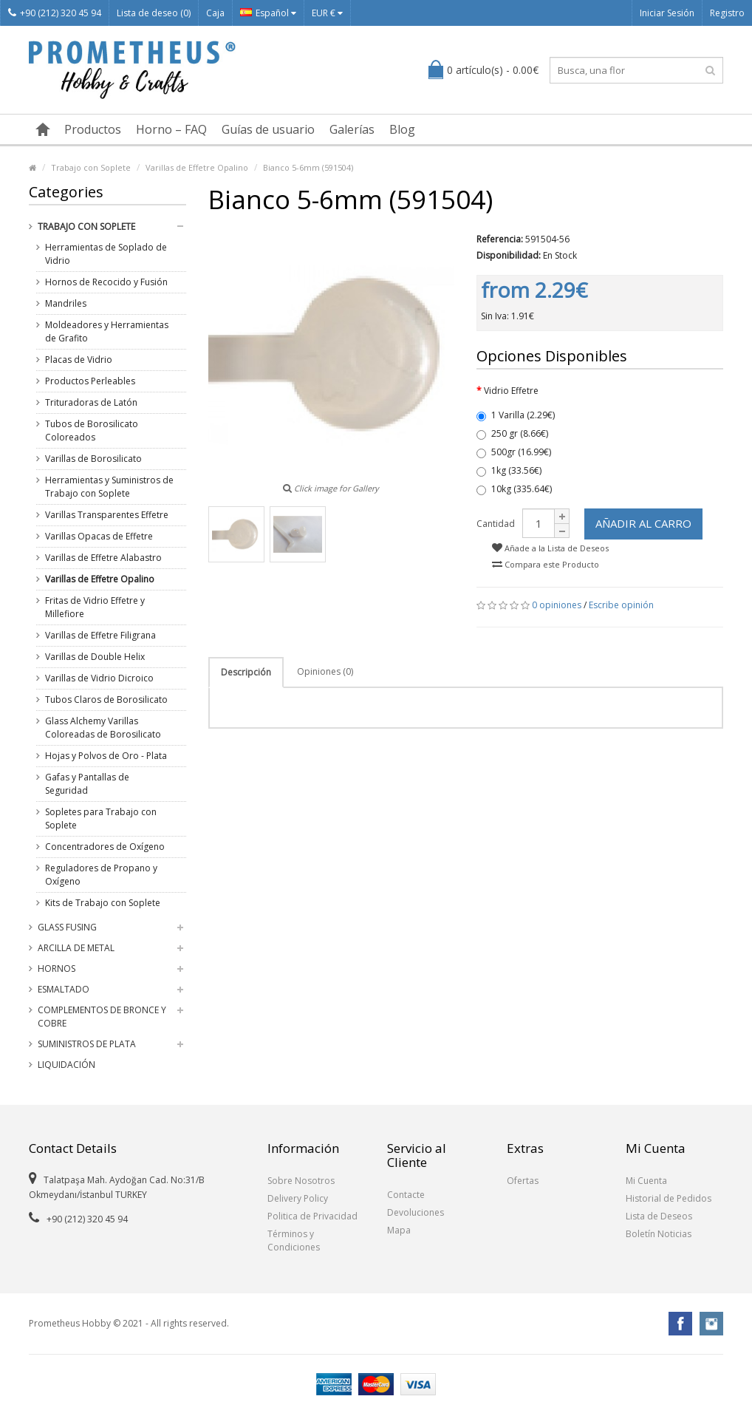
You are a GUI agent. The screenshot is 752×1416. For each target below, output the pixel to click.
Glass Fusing (67, 927)
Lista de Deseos (659, 1216)
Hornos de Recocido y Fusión (106, 282)
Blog (402, 129)
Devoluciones (415, 1212)
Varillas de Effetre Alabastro (103, 557)
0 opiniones (556, 605)
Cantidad (495, 523)
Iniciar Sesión (667, 13)
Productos (92, 129)
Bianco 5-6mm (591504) (308, 167)
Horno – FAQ (171, 129)
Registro (727, 13)
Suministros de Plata (87, 1044)
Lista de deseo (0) (154, 13)
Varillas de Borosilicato (93, 458)
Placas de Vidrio (78, 359)
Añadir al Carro (643, 523)
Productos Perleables (90, 381)
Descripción (246, 672)
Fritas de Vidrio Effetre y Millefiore (95, 607)
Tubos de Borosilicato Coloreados (91, 430)
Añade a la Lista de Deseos (550, 548)
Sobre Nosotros (301, 1180)
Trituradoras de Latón (91, 402)
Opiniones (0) (325, 671)
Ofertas (523, 1180)
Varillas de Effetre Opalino (197, 167)
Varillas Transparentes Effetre (106, 514)
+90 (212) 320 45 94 (54, 13)
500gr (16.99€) (513, 452)
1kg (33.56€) (508, 470)
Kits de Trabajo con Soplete (102, 902)
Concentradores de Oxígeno (105, 846)
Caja (215, 13)
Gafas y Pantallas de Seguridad (87, 784)
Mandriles (65, 303)
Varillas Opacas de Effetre (99, 536)
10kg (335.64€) (514, 489)
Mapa (399, 1230)
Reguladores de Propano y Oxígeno (101, 875)
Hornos (56, 968)
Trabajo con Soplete (91, 167)
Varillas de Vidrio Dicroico (99, 678)
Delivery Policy (297, 1198)
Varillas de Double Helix (95, 656)
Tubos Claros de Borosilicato (106, 699)
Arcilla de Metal (76, 948)
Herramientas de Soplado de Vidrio (106, 254)
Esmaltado (63, 989)
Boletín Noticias (658, 1234)
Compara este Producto (545, 564)
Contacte (406, 1194)
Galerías (352, 129)
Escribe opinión (621, 605)
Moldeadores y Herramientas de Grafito (106, 331)
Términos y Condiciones (293, 1240)
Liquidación (66, 1064)
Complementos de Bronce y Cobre (102, 1016)
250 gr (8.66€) (512, 433)
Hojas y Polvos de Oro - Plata (106, 755)
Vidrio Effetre (511, 390)
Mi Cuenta (646, 1180)
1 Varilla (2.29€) (515, 415)
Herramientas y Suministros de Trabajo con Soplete (109, 487)
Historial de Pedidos (668, 1198)
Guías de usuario (268, 129)
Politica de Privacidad (312, 1216)
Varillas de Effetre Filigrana (100, 635)
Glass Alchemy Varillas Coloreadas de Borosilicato (103, 728)
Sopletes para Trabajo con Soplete (101, 818)
